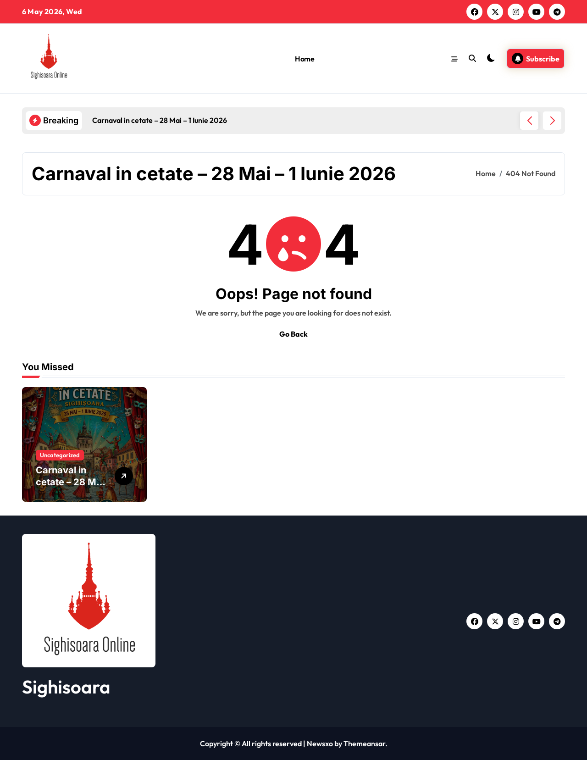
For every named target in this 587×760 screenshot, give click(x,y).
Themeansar (364, 743)
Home (304, 58)
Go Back (293, 333)
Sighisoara (66, 686)
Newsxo (320, 743)
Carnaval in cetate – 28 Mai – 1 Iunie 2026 (70, 482)
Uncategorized (60, 455)
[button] (552, 120)
